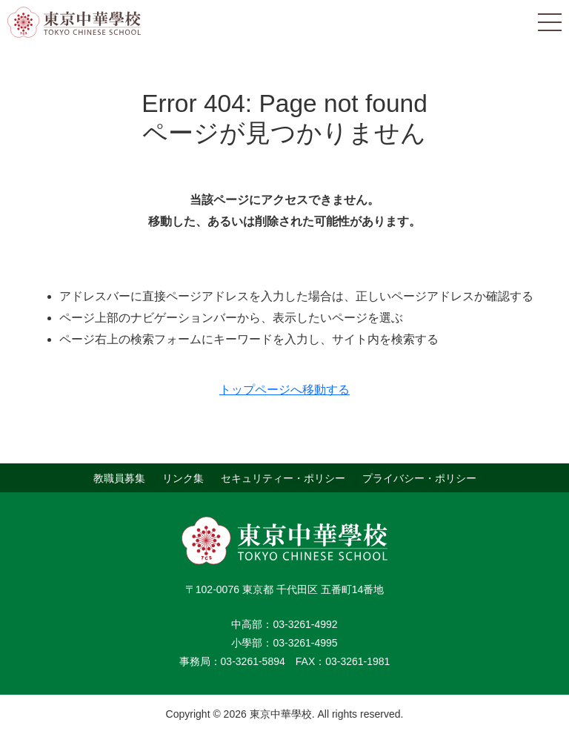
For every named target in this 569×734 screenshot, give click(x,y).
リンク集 (183, 477)
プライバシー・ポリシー (419, 477)
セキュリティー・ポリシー (283, 477)
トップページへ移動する (284, 389)
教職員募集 (119, 477)
